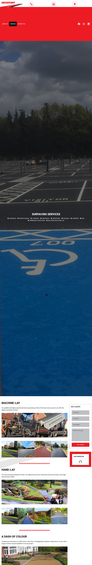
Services (13, 24)
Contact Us (21, 24)
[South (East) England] (75, 4)
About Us (5, 24)
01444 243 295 (39, 4)
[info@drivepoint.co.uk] (54, 4)
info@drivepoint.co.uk (64, 4)
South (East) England (84, 4)
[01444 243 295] (31, 4)
